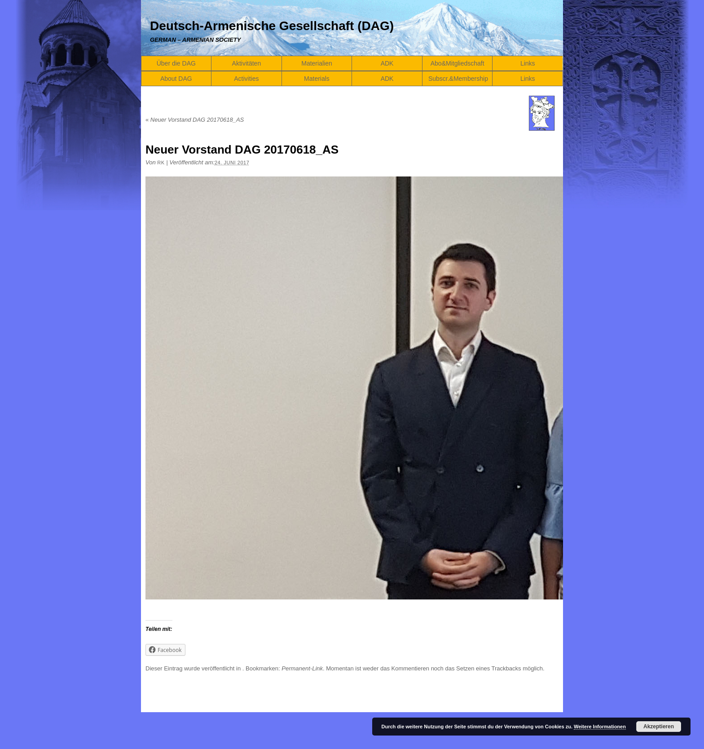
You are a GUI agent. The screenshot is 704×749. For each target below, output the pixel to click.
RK (160, 162)
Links (527, 63)
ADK (387, 63)
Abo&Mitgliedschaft (457, 63)
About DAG (176, 78)
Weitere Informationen (600, 726)
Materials (317, 78)
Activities (246, 78)
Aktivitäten (246, 63)
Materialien (316, 63)
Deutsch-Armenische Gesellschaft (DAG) (272, 26)
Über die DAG (176, 63)
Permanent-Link (302, 668)
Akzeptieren (658, 726)
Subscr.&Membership (458, 78)
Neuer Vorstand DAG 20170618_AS (194, 119)
